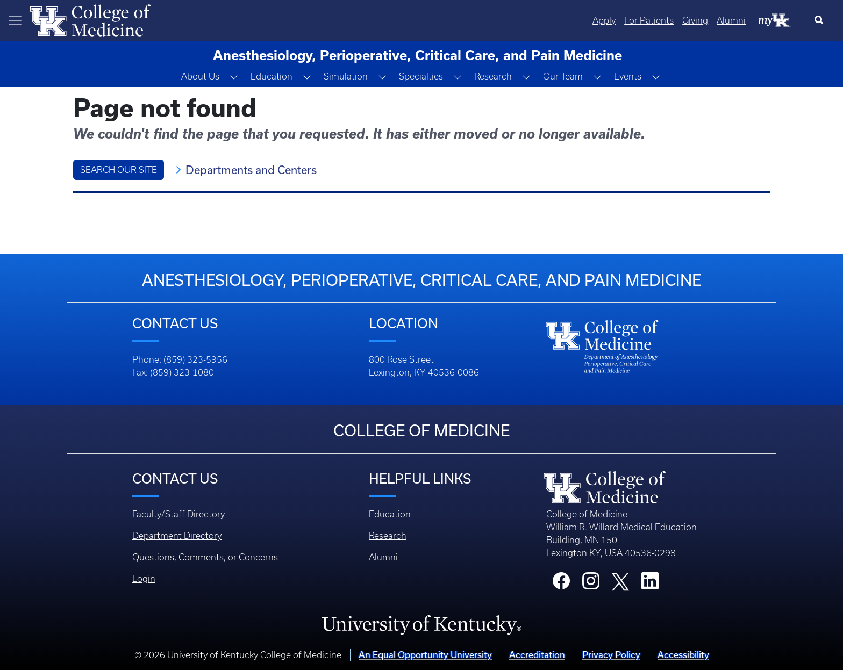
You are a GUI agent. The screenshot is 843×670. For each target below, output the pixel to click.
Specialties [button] (421, 76)
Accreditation (537, 655)
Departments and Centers (251, 169)
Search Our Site (118, 170)
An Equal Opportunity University (425, 655)
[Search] (821, 20)
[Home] (90, 19)
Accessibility (683, 655)
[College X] (620, 581)
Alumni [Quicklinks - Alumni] (731, 20)
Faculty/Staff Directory (178, 514)
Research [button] (493, 76)
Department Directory (177, 536)
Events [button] (627, 76)
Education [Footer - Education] (390, 514)
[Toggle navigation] (15, 20)
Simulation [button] (346, 76)
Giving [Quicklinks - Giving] (695, 20)
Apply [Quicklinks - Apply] (604, 20)
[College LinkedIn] (650, 584)
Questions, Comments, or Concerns (205, 557)
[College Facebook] (561, 584)
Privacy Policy (611, 655)
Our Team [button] (563, 76)
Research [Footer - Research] (387, 536)
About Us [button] (200, 76)
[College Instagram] (590, 584)
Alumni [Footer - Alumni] (383, 557)
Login (143, 578)
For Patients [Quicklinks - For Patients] (649, 20)
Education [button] (271, 76)
